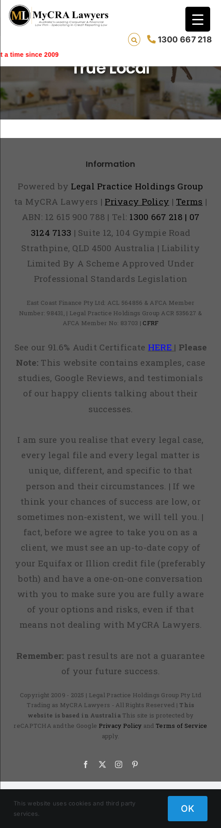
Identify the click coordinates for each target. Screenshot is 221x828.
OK (187, 808)
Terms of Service (181, 726)
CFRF (150, 323)
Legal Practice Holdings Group (137, 186)
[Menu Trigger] (197, 19)
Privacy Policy (120, 726)
